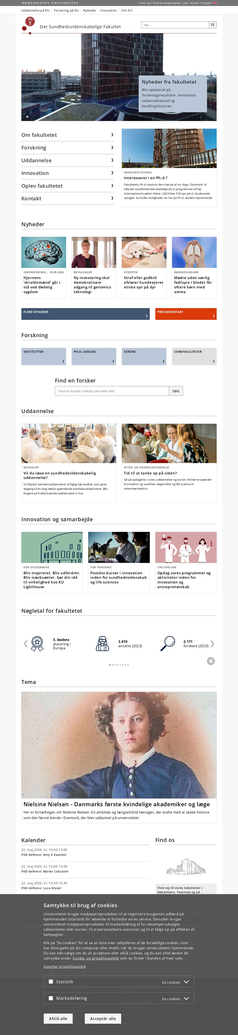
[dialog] (119, 964)
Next (212, 643)
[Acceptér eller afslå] (52, 981)
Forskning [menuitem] (33, 147)
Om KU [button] (126, 10)
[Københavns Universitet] (28, 25)
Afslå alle (58, 1018)
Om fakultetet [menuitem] (39, 134)
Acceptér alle (103, 1018)
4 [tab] (117, 665)
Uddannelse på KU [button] (35, 10)
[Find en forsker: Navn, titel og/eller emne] (112, 391)
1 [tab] (110, 665)
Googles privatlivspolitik (65, 966)
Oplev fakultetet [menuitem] (42, 185)
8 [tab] (128, 665)
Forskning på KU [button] (66, 10)
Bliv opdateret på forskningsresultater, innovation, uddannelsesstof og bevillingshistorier (173, 93)
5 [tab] (120, 665)
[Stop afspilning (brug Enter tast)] (27, 117)
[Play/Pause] (211, 661)
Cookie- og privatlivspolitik (96, 958)
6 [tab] (122, 665)
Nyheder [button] (89, 10)
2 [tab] (112, 665)
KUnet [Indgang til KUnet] (195, 3)
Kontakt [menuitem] (31, 198)
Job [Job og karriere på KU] (186, 3)
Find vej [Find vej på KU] (145, 3)
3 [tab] (115, 665)
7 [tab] (125, 665)
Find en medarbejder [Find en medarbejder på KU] (167, 3)
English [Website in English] (207, 3)
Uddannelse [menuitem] (36, 160)
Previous (25, 643)
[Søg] (213, 25)
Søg (175, 391)
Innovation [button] (108, 10)
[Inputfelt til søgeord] (175, 24)
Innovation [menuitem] (35, 172)
